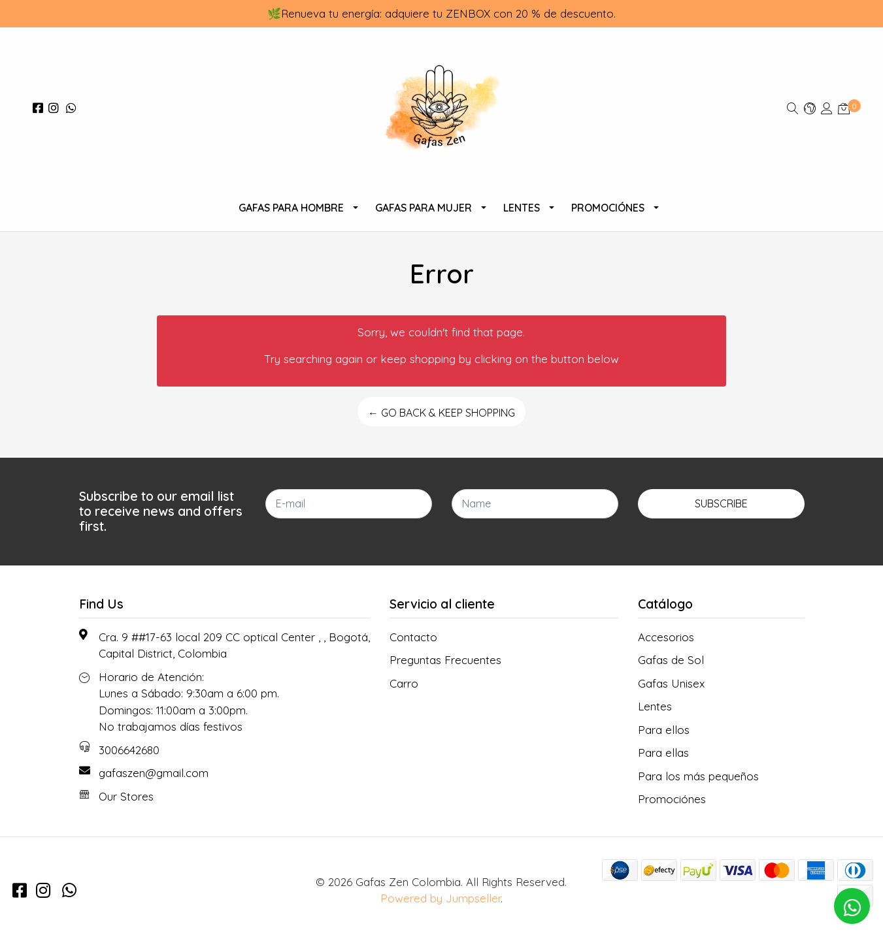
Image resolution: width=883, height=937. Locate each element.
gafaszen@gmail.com (153, 773)
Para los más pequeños (698, 776)
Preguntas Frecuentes (445, 660)
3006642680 (129, 750)
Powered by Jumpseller (440, 898)
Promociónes (607, 207)
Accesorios (666, 637)
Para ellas (663, 752)
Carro (404, 683)
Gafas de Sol (671, 660)
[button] (809, 108)
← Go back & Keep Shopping (441, 412)
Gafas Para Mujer (423, 207)
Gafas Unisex (671, 683)
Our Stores (126, 796)
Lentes (521, 207)
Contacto (413, 637)
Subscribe (721, 503)
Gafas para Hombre (291, 207)
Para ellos (664, 730)
